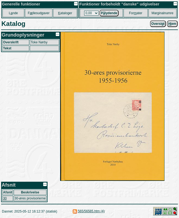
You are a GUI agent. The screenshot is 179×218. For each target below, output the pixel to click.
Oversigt (158, 24)
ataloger (65, 13)
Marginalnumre (162, 13)
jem (172, 24)
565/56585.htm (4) (91, 211)
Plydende (109, 13)
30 (5, 198)
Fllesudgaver (38, 13)
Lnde (13, 13)
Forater (135, 13)
